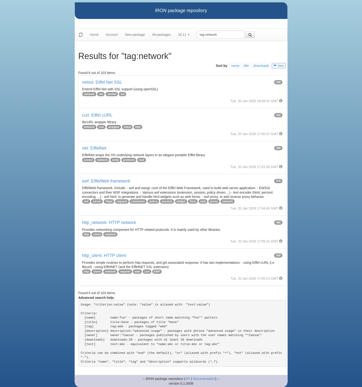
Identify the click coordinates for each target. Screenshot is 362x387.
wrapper (113, 127)
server (97, 201)
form (193, 201)
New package (135, 34)
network (89, 94)
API (187, 379)
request (122, 201)
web (203, 201)
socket (111, 94)
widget (181, 201)
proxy (214, 201)
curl (101, 127)
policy (153, 201)
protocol (128, 160)
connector (138, 201)
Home (94, 34)
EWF (157, 271)
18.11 (184, 34)
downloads (261, 66)
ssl (123, 94)
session (167, 201)
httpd (108, 201)
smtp (115, 160)
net (101, 94)
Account (112, 34)
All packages (161, 34)
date (278, 66)
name (235, 66)
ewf (86, 201)
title (246, 66)
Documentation (204, 379)
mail (141, 160)
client (127, 127)
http (138, 127)
